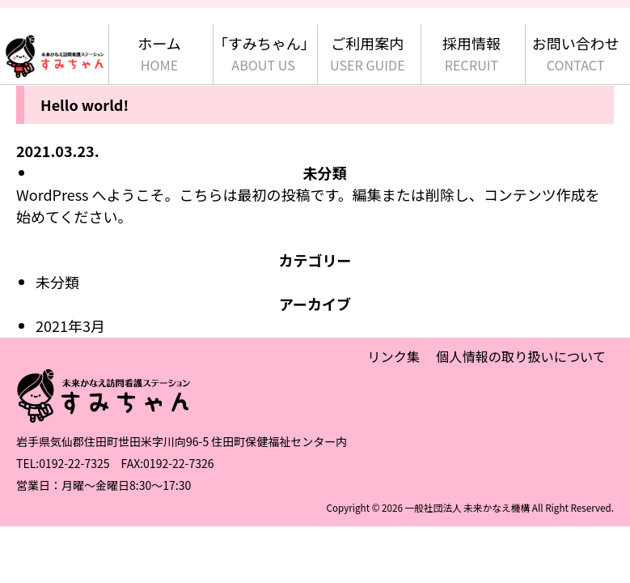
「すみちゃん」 (264, 54)
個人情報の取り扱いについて (521, 356)
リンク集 (393, 356)
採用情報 (471, 54)
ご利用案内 (367, 54)
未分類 (325, 172)
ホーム (158, 54)
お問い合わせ (575, 54)
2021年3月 (70, 325)
